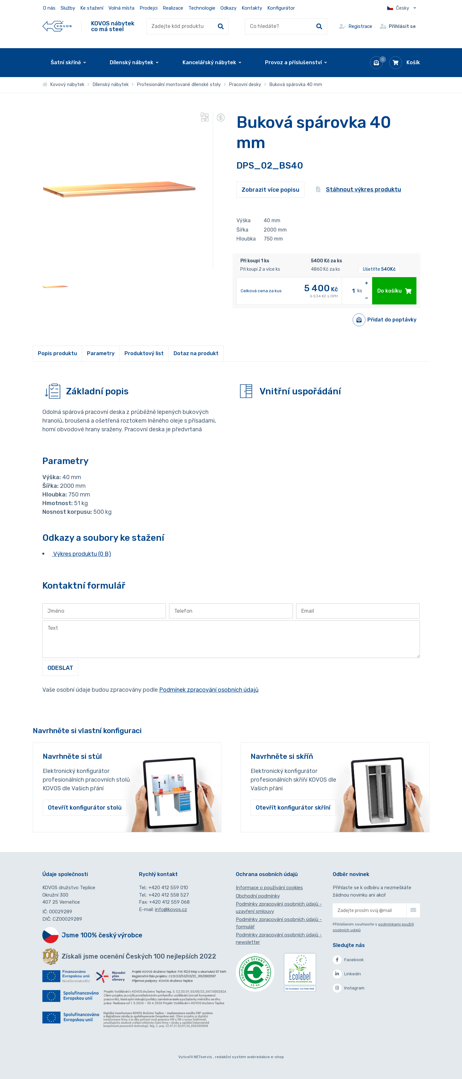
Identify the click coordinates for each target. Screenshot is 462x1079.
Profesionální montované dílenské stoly (179, 84)
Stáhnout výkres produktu (358, 189)
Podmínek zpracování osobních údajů (209, 689)
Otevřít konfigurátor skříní (293, 807)
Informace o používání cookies (269, 887)
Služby (68, 8)
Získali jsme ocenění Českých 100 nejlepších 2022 (139, 956)
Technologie (201, 8)
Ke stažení (91, 8)
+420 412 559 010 (168, 887)
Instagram (348, 988)
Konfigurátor (281, 8)
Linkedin (347, 973)
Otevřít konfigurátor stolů (85, 807)
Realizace (173, 8)
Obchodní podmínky (258, 896)
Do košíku (394, 291)
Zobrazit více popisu (270, 189)
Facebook (348, 959)
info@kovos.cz (171, 909)
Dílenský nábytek (110, 84)
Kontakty (252, 8)
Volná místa (121, 8)
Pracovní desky (245, 84)
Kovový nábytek (63, 84)
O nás (49, 8)
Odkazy (228, 8)
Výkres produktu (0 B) (81, 553)
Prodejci (149, 8)
